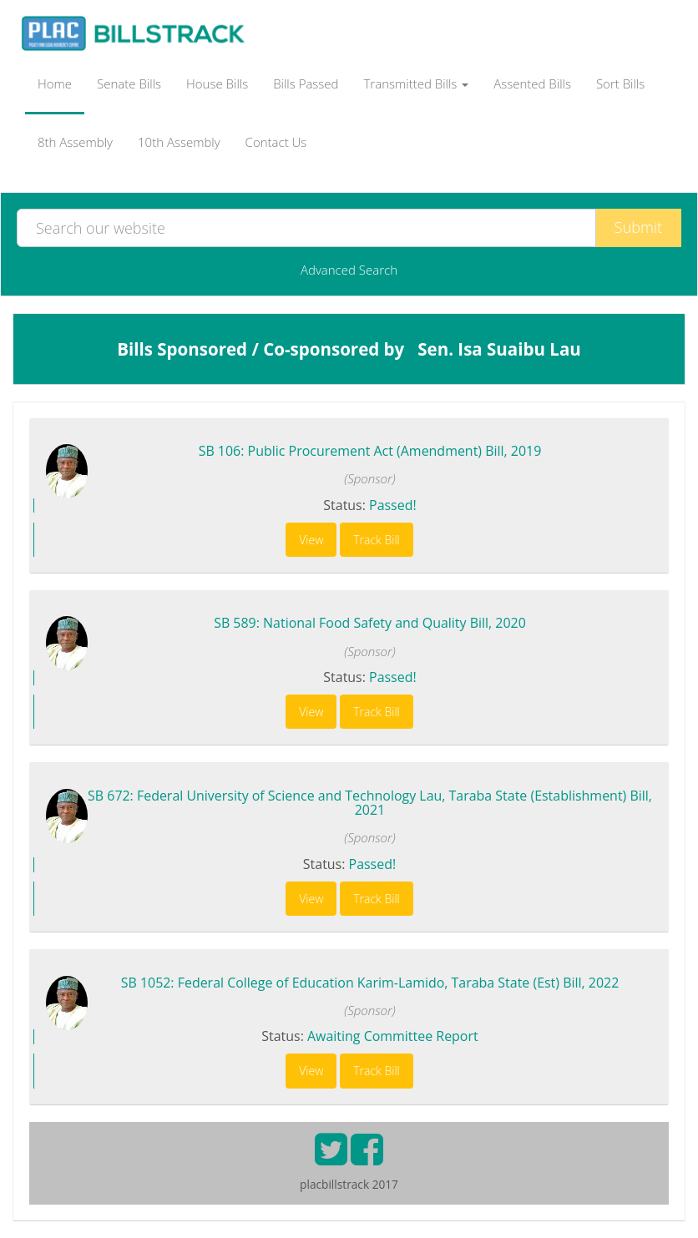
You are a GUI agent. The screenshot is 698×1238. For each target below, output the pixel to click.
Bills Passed (305, 83)
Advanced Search (349, 269)
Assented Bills (532, 83)
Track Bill (376, 540)
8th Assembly (75, 142)
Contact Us (276, 142)
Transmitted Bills (416, 83)
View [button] (311, 540)
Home (55, 83)
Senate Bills (129, 83)
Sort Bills (620, 83)
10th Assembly (179, 142)
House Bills (217, 83)
